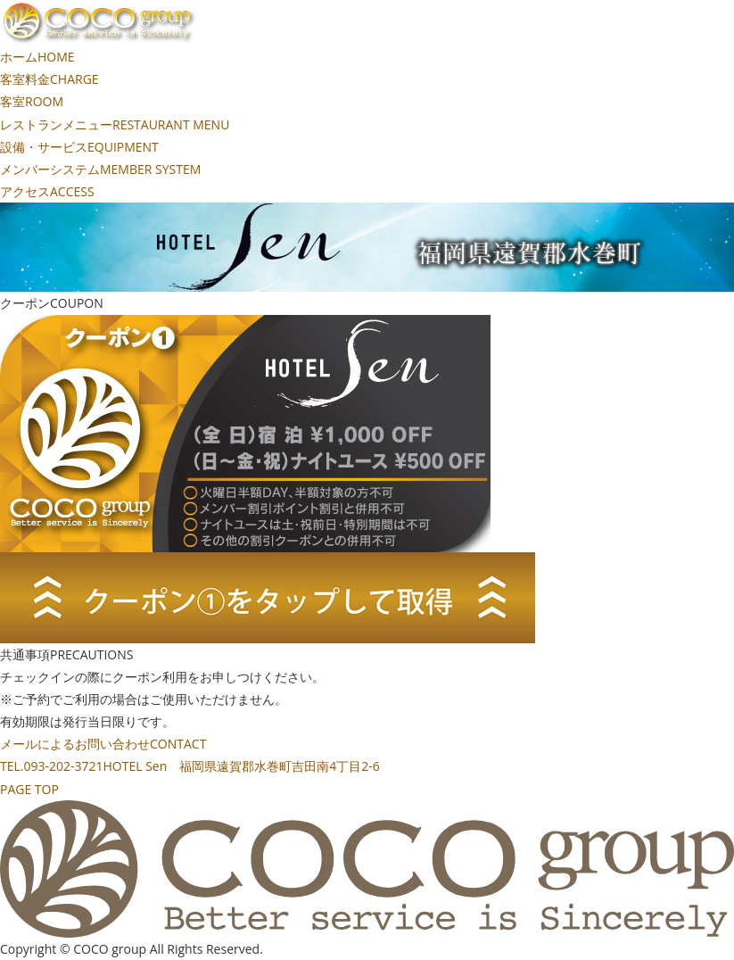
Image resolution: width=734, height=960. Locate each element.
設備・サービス (79, 146)
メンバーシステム (100, 169)
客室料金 (49, 78)
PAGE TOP (29, 789)
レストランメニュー (114, 124)
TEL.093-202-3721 (190, 765)
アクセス (47, 191)
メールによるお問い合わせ (103, 743)
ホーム (37, 56)
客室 (31, 101)
